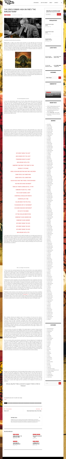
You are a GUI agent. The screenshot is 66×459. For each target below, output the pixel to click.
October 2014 (49, 315)
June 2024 (49, 154)
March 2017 (49, 275)
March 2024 (49, 158)
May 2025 (49, 139)
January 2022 (49, 194)
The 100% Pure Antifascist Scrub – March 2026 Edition (48, 66)
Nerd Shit (48, 347)
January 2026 (49, 128)
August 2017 (49, 268)
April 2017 (49, 273)
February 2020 (49, 226)
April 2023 (49, 174)
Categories (36, 2)
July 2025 (48, 136)
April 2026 (49, 124)
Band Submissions (50, 328)
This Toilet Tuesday (50, 371)
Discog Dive (49, 335)
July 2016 (48, 286)
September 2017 (50, 266)
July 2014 (48, 319)
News (48, 350)
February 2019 (49, 243)
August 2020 (49, 218)
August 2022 (49, 185)
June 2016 (49, 287)
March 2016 (49, 291)
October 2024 (49, 149)
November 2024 (50, 147)
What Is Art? (6, 410)
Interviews (49, 342)
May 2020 (49, 222)
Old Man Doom (14, 417)
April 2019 (49, 240)
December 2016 (50, 279)
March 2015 (49, 308)
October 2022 (49, 182)
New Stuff (34, 434)
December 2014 (50, 312)
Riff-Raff (48, 364)
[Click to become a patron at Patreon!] (23, 391)
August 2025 (49, 135)
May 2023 (49, 172)
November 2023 (50, 164)
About (51, 2)
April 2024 (49, 157)
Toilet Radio (15, 441)
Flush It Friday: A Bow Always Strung (53, 108)
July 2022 (48, 186)
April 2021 (49, 207)
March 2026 (49, 125)
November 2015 (50, 297)
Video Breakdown (50, 375)
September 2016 (50, 283)
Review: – (53, 112)
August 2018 (49, 251)
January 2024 (49, 161)
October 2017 (49, 265)
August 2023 (49, 168)
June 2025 (49, 138)
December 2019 (50, 229)
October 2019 (49, 232)
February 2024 (49, 160)
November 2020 (50, 214)
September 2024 (50, 150)
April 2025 (49, 140)
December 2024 (50, 146)
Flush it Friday (49, 339)
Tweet (5, 399)
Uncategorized (49, 374)
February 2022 (49, 193)
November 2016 (50, 280)
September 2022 (50, 183)
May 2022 (49, 189)
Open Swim (49, 353)
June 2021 (49, 204)
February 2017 (49, 276)
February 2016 (49, 293)
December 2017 (50, 262)
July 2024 (48, 153)
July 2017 (48, 269)
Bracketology (49, 331)
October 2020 (49, 215)
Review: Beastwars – (17, 436)
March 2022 (49, 192)
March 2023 (49, 175)
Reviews (17, 434)
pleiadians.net (25, 294)
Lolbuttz (48, 345)
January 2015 (49, 311)
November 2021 (50, 197)
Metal (14, 434)
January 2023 (49, 178)
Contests (48, 332)
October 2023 (49, 165)
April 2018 (49, 257)
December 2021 (50, 196)
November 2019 (50, 230)
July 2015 (48, 302)
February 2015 (49, 309)
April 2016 (49, 290)
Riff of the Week (50, 361)
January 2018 (49, 261)
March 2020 (49, 225)
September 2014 (50, 316)
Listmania (49, 343)
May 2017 (49, 272)
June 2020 (49, 221)
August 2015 (49, 301)
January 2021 (49, 211)
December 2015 (50, 295)
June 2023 (49, 171)
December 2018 (50, 246)
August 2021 (49, 201)
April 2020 (49, 223)
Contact (56, 2)
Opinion (48, 354)
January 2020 (49, 228)
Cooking (48, 334)
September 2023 (50, 167)
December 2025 (50, 129)
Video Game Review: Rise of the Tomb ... (34, 410)
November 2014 (50, 313)
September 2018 (50, 250)
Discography (49, 336)
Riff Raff (48, 363)
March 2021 (49, 208)
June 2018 (49, 254)
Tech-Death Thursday (51, 368)
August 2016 (49, 284)
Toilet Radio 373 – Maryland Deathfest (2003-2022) (16, 444)
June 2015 (49, 304)
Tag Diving (49, 367)
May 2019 (49, 239)
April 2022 (49, 190)
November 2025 (50, 131)
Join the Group (44, 2)
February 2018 (49, 259)
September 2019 (50, 233)
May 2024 (49, 156)
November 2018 (50, 247)
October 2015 (49, 298)
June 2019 (49, 237)
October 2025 (49, 132)
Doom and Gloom (50, 338)
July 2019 (48, 236)
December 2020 (50, 212)
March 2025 (49, 142)
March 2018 (49, 258)
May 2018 (49, 255)
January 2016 (49, 294)
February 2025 (49, 143)
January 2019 (49, 244)
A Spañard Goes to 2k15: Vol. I (36, 443)
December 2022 (50, 179)
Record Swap (49, 357)
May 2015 (49, 305)
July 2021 (48, 203)
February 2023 (49, 176)
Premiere (38, 434)
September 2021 (50, 200)
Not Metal (48, 352)
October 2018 (49, 248)
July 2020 (48, 219)
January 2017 (49, 277)
